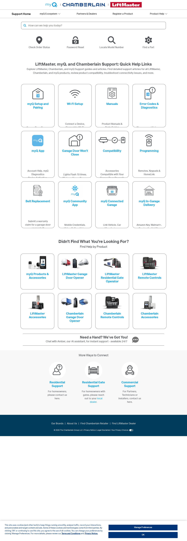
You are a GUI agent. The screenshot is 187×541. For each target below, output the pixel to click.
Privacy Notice (90, 430)
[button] (24, 25)
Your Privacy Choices (122, 430)
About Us (72, 423)
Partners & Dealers (87, 14)
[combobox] (96, 25)
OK (143, 535)
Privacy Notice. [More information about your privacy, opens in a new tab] (91, 534)
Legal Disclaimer (103, 430)
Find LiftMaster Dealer (124, 423)
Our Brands (57, 423)
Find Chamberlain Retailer (94, 423)
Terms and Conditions (71, 534)
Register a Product (123, 14)
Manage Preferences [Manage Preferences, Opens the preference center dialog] (143, 527)
